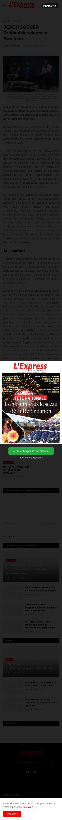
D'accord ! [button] (12, 813)
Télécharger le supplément (31, 451)
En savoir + (29, 806)
